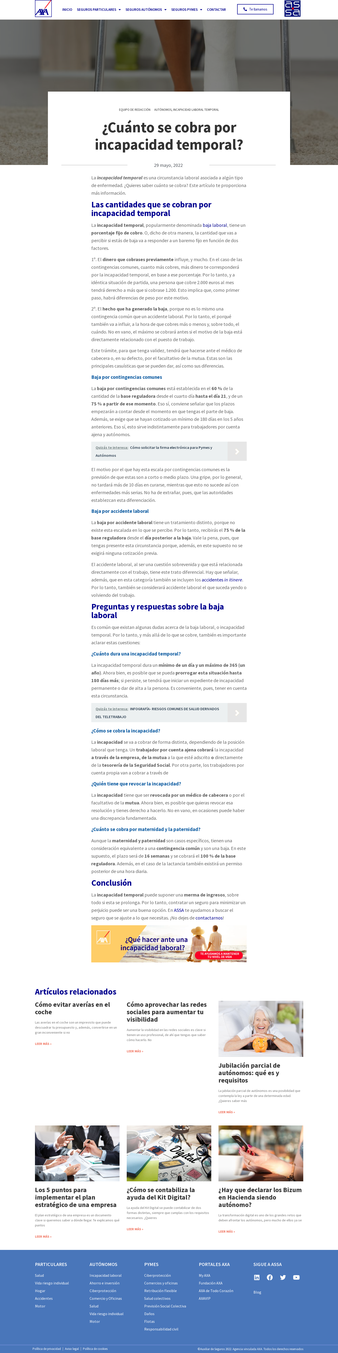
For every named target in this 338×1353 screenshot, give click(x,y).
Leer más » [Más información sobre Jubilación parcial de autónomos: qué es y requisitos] (226, 1112)
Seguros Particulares (99, 10)
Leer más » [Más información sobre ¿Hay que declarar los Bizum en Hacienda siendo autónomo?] (226, 1231)
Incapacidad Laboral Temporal (196, 110)
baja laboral (215, 225)
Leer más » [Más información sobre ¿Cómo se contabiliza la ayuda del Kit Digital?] (135, 1229)
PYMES (151, 1264)
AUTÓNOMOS (103, 1264)
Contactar (216, 9)
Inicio (67, 9)
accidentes (222, 580)
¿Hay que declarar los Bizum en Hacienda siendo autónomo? (260, 1197)
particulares (51, 1264)
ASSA (179, 910)
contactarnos (209, 918)
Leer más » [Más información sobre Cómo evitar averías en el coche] (43, 1044)
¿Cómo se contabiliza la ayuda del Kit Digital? (161, 1193)
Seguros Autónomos (146, 10)
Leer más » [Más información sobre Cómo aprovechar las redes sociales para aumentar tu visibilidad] (135, 1051)
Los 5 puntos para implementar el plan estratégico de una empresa (76, 1197)
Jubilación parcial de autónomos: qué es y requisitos (249, 1072)
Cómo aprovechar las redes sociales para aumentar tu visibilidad (167, 1012)
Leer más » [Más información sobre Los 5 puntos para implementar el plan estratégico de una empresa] (43, 1236)
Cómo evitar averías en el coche (72, 1008)
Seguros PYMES (186, 10)
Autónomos (163, 110)
